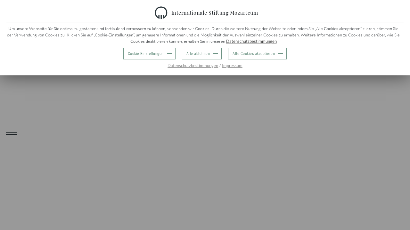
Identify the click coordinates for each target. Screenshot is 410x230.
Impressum (232, 65)
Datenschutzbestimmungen (251, 41)
